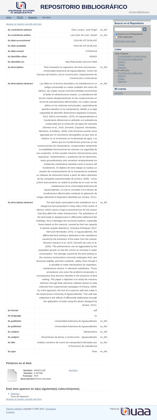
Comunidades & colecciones (132, 56)
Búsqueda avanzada (125, 41)
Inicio (8, 17)
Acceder (119, 93)
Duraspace (51, 409)
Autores (122, 62)
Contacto (10, 412)
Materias (122, 67)
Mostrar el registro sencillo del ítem (24, 24)
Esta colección (124, 37)
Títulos (121, 64)
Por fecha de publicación (130, 59)
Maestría (32, 17)
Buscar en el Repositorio (129, 34)
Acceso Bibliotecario (139, 12)
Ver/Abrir (73, 370)
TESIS (19, 17)
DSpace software (14, 409)
